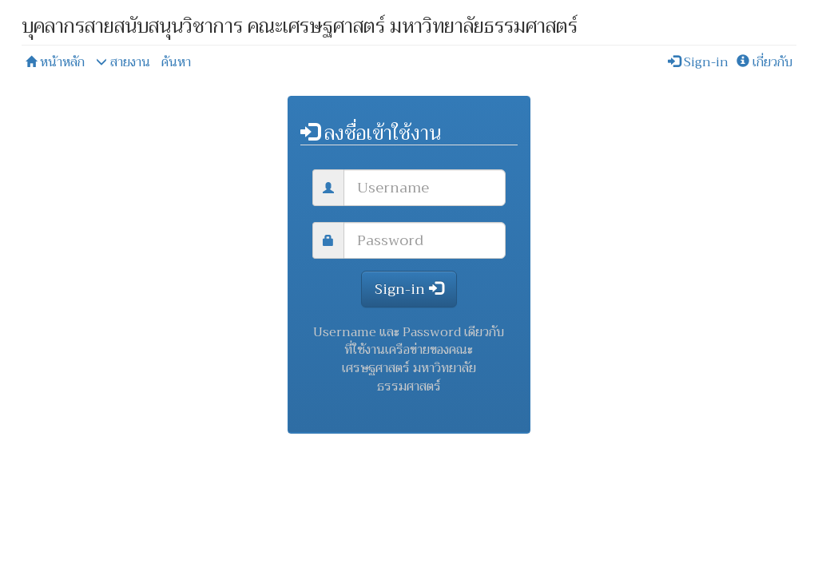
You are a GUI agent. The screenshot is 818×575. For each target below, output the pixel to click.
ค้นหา (176, 62)
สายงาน (123, 62)
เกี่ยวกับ (764, 62)
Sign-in (698, 62)
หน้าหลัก (55, 62)
